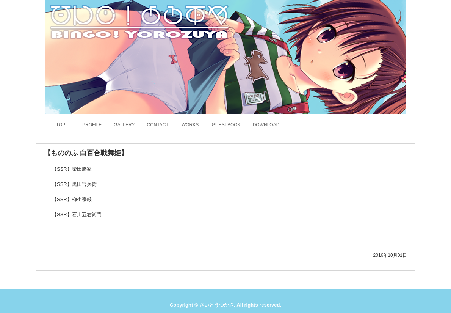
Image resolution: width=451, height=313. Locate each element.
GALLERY (124, 124)
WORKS (190, 124)
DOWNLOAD (266, 124)
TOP (60, 124)
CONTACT (158, 124)
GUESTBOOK (226, 124)
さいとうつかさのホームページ (138, 21)
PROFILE (92, 124)
